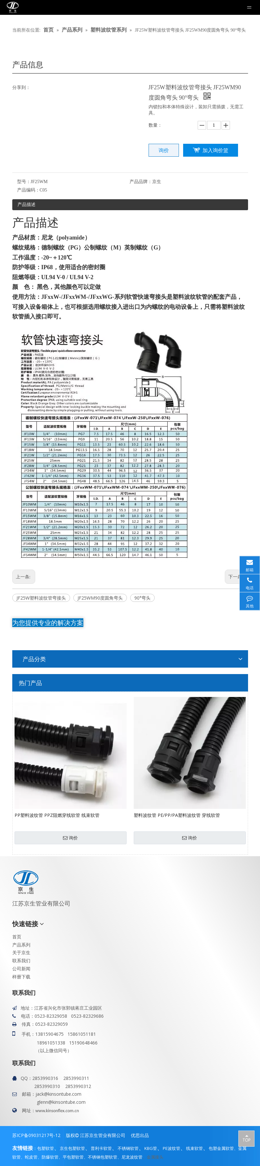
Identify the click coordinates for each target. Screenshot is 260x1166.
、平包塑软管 (71, 1157)
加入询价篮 (215, 150)
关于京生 (21, 952)
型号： (24, 181)
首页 (16, 937)
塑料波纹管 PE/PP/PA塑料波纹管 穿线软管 (177, 815)
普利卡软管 (101, 1148)
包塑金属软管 (221, 1148)
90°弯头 (142, 598)
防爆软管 (50, 1157)
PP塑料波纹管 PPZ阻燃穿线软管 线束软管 (57, 815)
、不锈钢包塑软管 (100, 1157)
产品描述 (26, 204)
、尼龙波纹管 (129, 1157)
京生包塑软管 (72, 1148)
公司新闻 (21, 968)
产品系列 (21, 945)
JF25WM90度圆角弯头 (100, 598)
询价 (164, 150)
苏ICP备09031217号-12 (36, 1135)
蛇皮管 (31, 1157)
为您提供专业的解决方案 (47, 622)
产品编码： (28, 190)
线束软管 (194, 1148)
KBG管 (150, 1148)
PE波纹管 (171, 1148)
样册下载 (21, 977)
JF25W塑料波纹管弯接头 (41, 598)
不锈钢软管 (128, 1148)
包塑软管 (45, 1148)
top (246, 1138)
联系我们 (21, 960)
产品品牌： (141, 181)
